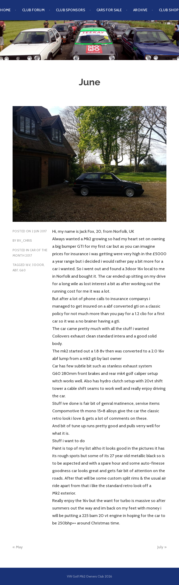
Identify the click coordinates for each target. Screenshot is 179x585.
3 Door (38, 265)
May (19, 547)
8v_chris (24, 240)
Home (5, 10)
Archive (140, 10)
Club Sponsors (70, 10)
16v (28, 265)
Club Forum (33, 10)
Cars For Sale (109, 10)
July (160, 547)
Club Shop (169, 10)
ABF (15, 270)
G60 (22, 270)
